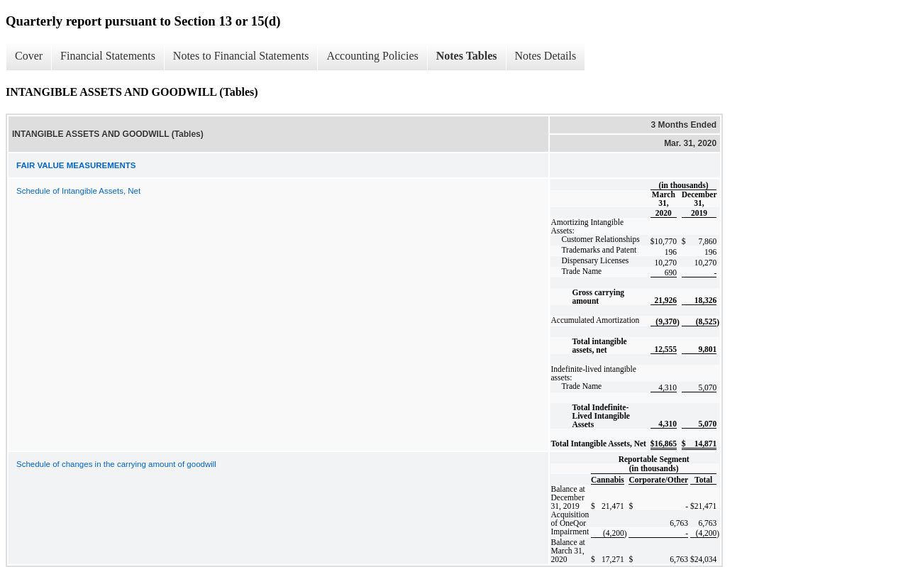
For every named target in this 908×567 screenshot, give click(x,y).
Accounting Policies (372, 56)
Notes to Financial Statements (241, 56)
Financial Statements (107, 56)
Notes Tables (466, 56)
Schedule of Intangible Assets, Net (78, 191)
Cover (29, 56)
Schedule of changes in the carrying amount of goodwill (116, 464)
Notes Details (546, 56)
